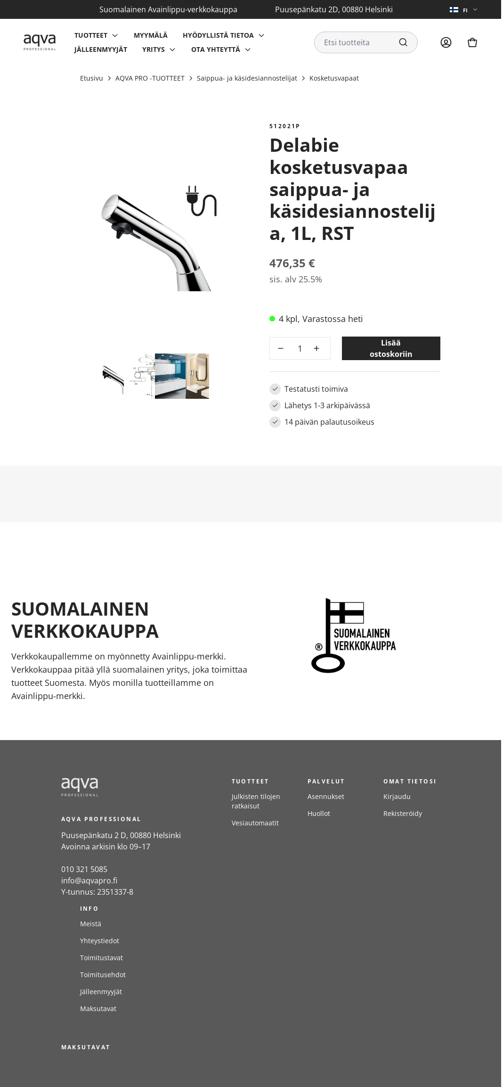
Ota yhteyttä (215, 49)
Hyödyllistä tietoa (218, 35)
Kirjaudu (397, 796)
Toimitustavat (101, 957)
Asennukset (326, 796)
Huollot (319, 813)
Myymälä (151, 35)
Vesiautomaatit (255, 822)
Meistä (90, 923)
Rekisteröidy (402, 813)
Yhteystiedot (99, 940)
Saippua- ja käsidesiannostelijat (247, 78)
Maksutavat (98, 1008)
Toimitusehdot (103, 974)
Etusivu (91, 78)
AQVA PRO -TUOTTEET (150, 78)
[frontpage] (137, 787)
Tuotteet (90, 35)
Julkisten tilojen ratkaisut (256, 801)
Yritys (153, 49)
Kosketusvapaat (334, 78)
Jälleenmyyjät (100, 49)
